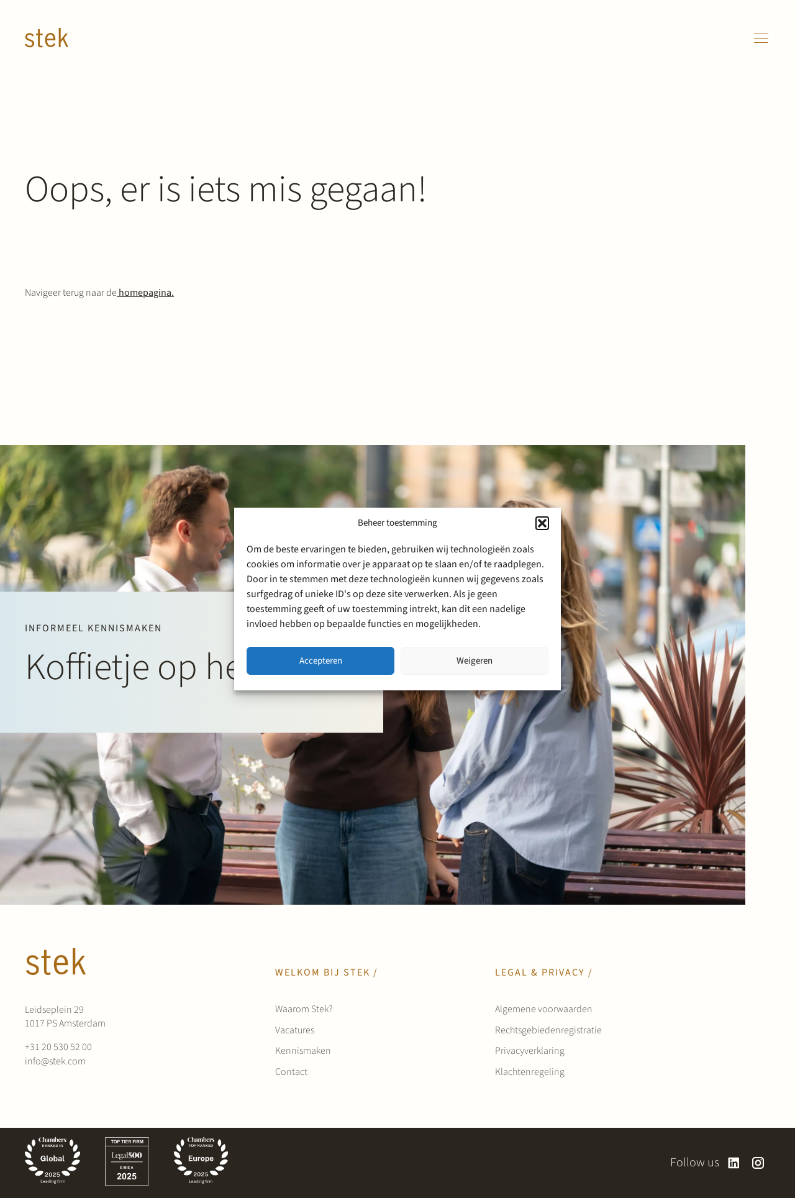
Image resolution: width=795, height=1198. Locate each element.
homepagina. (145, 293)
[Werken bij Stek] (46, 38)
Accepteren (320, 660)
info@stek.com (55, 1061)
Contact (291, 1072)
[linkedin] (734, 1163)
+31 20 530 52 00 (58, 1047)
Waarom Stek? (303, 1009)
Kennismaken (303, 1051)
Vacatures (294, 1030)
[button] (542, 523)
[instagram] (758, 1163)
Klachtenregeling (530, 1072)
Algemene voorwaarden (544, 1009)
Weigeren (475, 660)
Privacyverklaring (530, 1051)
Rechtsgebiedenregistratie (548, 1030)
